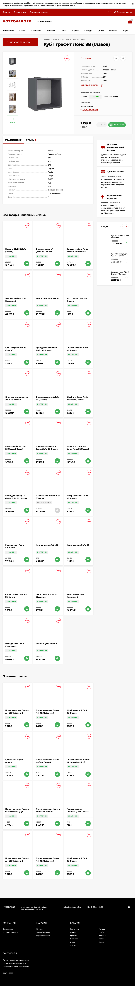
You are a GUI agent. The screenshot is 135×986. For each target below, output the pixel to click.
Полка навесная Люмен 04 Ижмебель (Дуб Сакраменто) (78, 762)
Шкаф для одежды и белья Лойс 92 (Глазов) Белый (47, 449)
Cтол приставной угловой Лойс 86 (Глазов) (44, 252)
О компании (20, 12)
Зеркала (102, 936)
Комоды (102, 929)
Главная (6, 12)
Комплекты (74, 929)
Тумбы (101, 932)
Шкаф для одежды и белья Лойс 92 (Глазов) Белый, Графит (78, 449)
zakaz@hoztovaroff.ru (72, 907)
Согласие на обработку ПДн (14, 963)
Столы (72, 942)
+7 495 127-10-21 (44, 21)
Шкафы (73, 932)
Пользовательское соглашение (16, 967)
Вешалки (74, 939)
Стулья (73, 945)
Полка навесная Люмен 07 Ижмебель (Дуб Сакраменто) (17, 811)
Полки (56, 39)
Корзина (39, 929)
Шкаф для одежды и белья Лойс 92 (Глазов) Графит (16, 498)
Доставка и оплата (38, 12)
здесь (72, 5)
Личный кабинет (43, 932)
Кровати (73, 936)
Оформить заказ (43, 936)
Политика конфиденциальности (16, 960)
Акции (101, 942)
